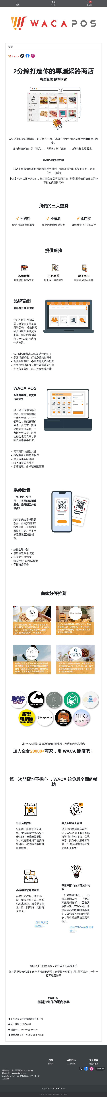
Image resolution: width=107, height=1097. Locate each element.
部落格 (51, 1064)
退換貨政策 (93, 1064)
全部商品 (71, 1060)
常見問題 (93, 1060)
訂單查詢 (71, 1064)
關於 (51, 1060)
